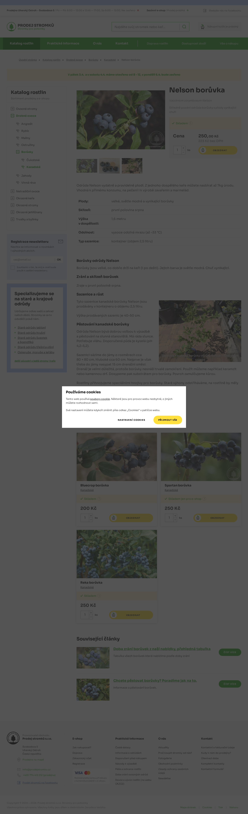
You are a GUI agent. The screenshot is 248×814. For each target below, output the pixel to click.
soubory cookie (100, 399)
